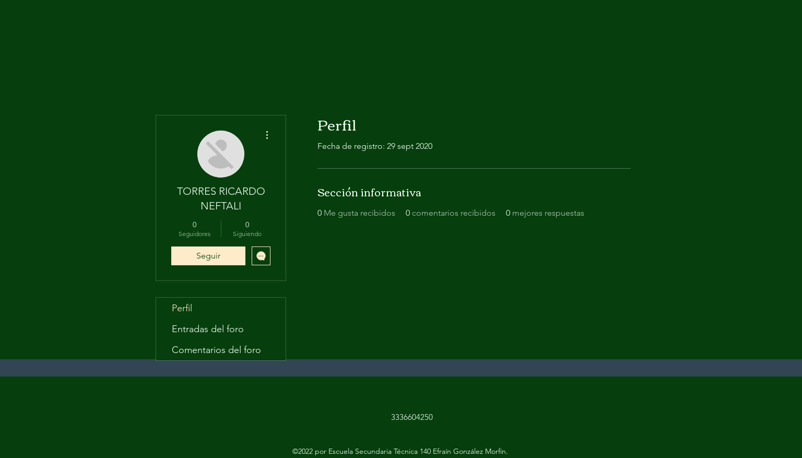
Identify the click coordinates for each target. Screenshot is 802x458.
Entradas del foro (208, 329)
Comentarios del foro (216, 350)
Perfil (182, 308)
